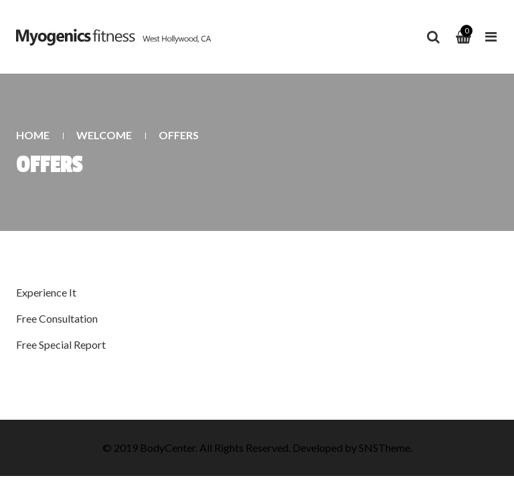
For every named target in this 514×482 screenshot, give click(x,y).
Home (33, 135)
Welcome (104, 135)
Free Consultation (57, 318)
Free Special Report (61, 344)
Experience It (46, 292)
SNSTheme (384, 447)
